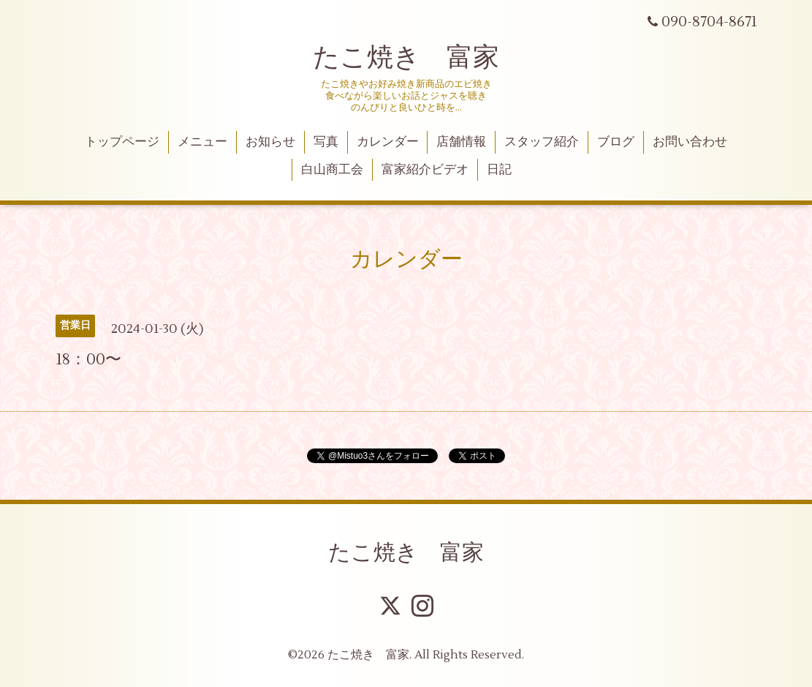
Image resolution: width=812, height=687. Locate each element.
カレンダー (388, 142)
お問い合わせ (690, 142)
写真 (326, 142)
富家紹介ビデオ (425, 170)
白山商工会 (332, 170)
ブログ (615, 142)
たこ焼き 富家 (406, 58)
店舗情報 (461, 142)
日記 (499, 170)
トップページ (122, 142)
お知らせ (270, 142)
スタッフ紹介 (541, 142)
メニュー (202, 142)
